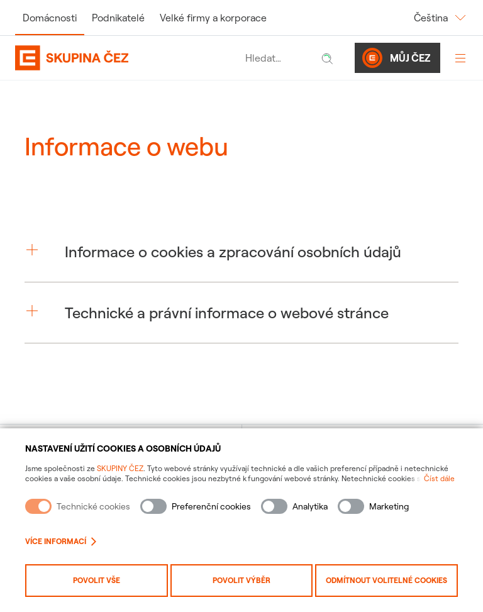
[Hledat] (327, 58)
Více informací (60, 541)
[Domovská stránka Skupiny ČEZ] (127, 58)
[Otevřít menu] (460, 57)
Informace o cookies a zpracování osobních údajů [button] (233, 251)
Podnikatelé (118, 17)
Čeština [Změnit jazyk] (441, 17)
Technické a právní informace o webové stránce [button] (227, 312)
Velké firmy (213, 17)
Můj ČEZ (396, 58)
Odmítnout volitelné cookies (386, 580)
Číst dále (439, 478)
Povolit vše (96, 580)
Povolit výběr (241, 580)
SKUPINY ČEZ (120, 468)
